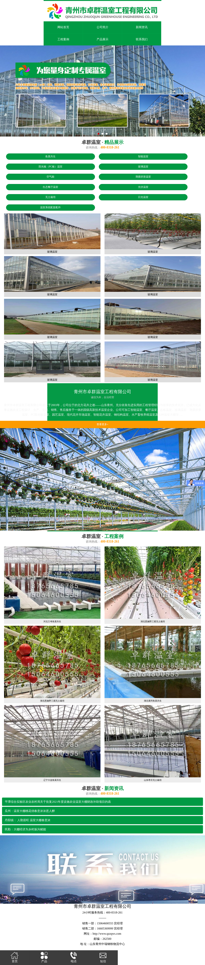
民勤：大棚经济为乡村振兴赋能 (25, 829)
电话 (73, 957)
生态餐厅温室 (50, 187)
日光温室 (143, 197)
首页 (14, 957)
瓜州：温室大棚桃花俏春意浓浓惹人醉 (30, 810)
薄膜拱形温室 (143, 176)
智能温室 (143, 156)
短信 (103, 957)
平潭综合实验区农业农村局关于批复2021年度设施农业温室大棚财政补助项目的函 (58, 801)
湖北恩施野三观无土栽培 (153, 621)
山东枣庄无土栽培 (153, 780)
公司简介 (102, 27)
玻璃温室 (143, 166)
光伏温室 (143, 187)
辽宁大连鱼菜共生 (52, 780)
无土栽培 (50, 197)
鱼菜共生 (50, 156)
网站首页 (63, 27)
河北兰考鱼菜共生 (52, 621)
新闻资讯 (142, 27)
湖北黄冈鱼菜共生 (153, 701)
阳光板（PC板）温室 (50, 166)
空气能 (50, 176)
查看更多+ (102, 424)
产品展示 (102, 39)
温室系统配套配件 (50, 207)
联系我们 (142, 39)
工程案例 (63, 39)
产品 (44, 957)
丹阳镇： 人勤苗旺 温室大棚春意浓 (27, 820)
